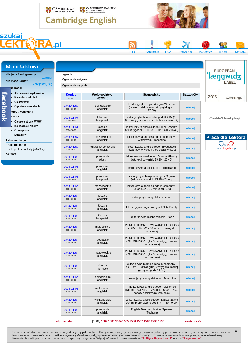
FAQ (167, 50)
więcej (190, 107)
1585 (125, 321)
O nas (222, 50)
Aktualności (14, 87)
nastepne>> (193, 321)
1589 (154, 321)
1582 (104, 321)
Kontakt (240, 50)
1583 (111, 321)
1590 (161, 321)
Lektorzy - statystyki (19, 111)
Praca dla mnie (16, 144)
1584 (118, 321)
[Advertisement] (226, 231)
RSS (132, 50)
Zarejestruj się (42, 84)
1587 (140, 321)
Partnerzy (205, 50)
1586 (132, 321)
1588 (147, 321)
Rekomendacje (16, 140)
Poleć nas (185, 50)
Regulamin (151, 50)
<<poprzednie (65, 321)
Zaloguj (47, 77)
